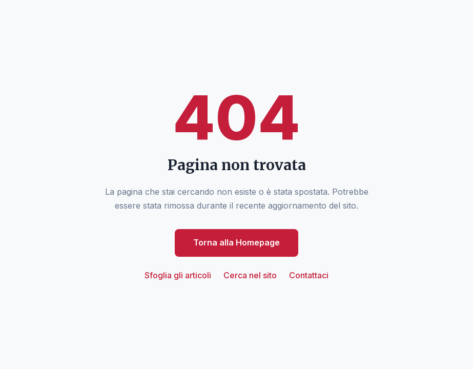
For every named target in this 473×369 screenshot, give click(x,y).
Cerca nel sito (250, 275)
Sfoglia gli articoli (178, 275)
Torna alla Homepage (236, 242)
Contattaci (308, 275)
